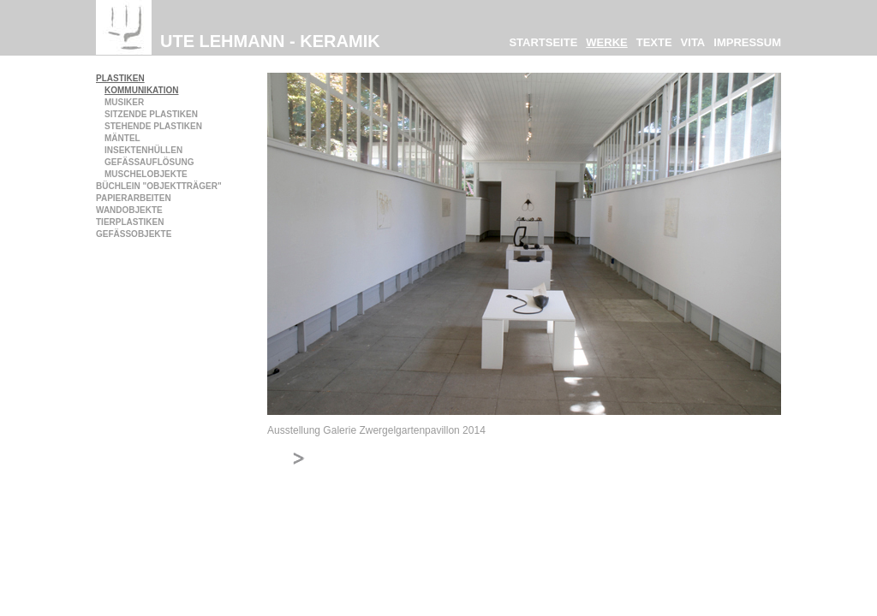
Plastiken (120, 78)
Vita (693, 42)
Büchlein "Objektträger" (159, 186)
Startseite (543, 42)
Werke (606, 42)
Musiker (124, 102)
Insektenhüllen (143, 150)
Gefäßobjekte (133, 234)
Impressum (747, 42)
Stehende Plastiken (153, 126)
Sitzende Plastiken (151, 114)
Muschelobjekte (146, 174)
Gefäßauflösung (149, 162)
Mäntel (122, 138)
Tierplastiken (130, 222)
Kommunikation (141, 90)
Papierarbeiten (133, 198)
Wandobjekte (129, 210)
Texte (654, 42)
